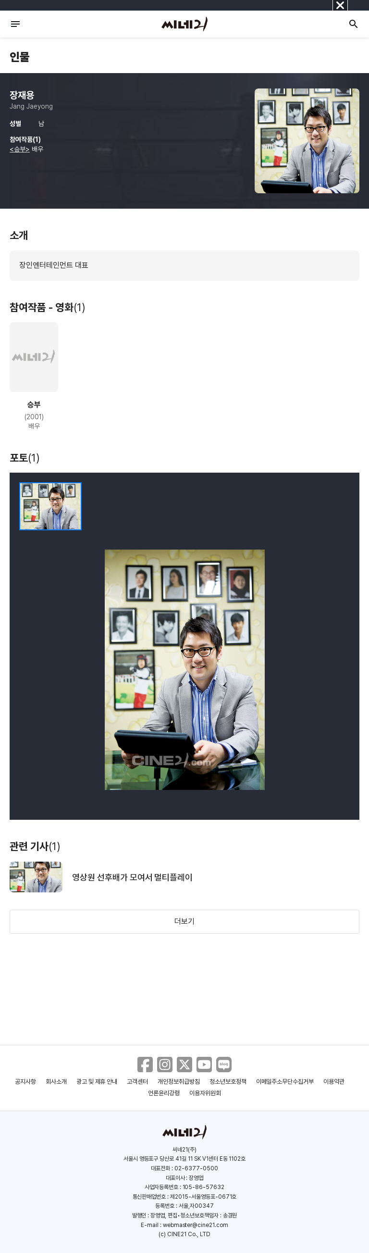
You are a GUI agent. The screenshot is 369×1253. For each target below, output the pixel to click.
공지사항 (25, 1081)
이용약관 (333, 1081)
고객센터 (137, 1081)
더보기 (184, 921)
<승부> (20, 149)
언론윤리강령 (164, 1093)
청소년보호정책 (227, 1081)
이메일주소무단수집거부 (285, 1081)
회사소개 (56, 1081)
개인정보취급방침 (179, 1081)
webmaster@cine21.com (195, 1225)
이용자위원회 (205, 1093)
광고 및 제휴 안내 (97, 1081)
